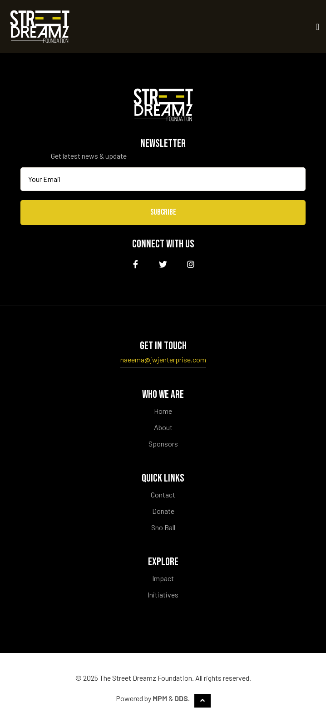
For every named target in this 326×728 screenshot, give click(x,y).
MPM (160, 698)
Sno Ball (163, 527)
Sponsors (163, 443)
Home (163, 411)
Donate (163, 511)
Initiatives (163, 594)
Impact (163, 578)
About (163, 427)
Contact (163, 494)
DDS (181, 698)
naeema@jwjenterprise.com (163, 359)
